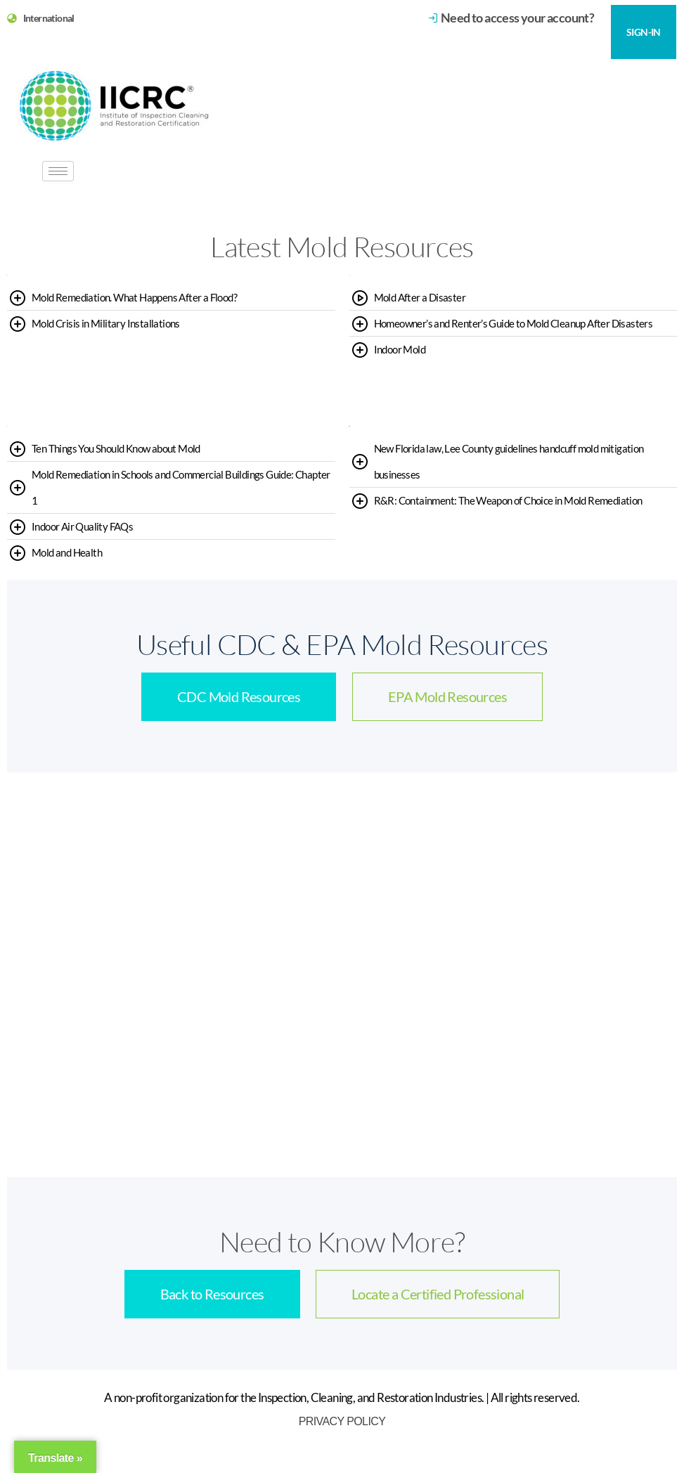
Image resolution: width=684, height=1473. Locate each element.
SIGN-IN (643, 32)
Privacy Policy (342, 1421)
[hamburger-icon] (58, 171)
